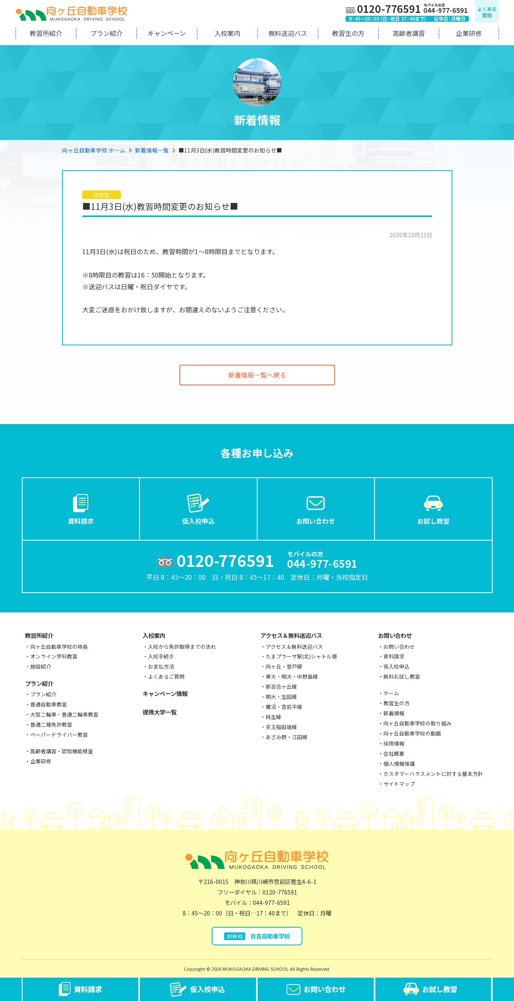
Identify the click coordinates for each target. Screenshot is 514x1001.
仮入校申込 (198, 508)
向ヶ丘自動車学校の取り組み (417, 723)
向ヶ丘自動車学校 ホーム (93, 150)
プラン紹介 (106, 33)
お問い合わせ (315, 508)
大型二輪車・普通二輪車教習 (64, 714)
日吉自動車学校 (257, 936)
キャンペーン (167, 33)
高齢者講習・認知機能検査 (61, 751)
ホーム (391, 693)
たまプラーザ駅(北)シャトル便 (301, 656)
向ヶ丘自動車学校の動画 (412, 733)
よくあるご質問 (166, 676)
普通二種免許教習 (51, 724)
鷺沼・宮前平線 (284, 707)
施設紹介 (40, 666)
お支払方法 (161, 666)
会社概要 (393, 753)
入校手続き (161, 656)
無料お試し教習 (401, 676)
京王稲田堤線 (281, 727)
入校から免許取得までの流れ (182, 646)
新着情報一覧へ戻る (257, 375)
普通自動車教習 (48, 704)
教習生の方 (348, 33)
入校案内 (227, 33)
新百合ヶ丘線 (281, 686)
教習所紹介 (46, 33)
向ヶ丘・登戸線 (284, 666)
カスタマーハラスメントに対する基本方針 (433, 773)
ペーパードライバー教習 (59, 734)
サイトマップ (399, 784)
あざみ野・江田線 (287, 737)
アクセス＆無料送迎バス (291, 635)
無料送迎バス (287, 33)
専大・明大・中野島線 (292, 676)
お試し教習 (433, 508)
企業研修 (469, 33)
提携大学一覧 (160, 712)
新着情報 (393, 713)
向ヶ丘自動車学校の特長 (59, 646)
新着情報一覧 (152, 150)
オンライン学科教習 (53, 656)
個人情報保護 (399, 763)
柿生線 (273, 717)
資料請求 (81, 508)
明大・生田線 (281, 696)
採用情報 (393, 743)
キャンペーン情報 (165, 693)
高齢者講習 (409, 33)
